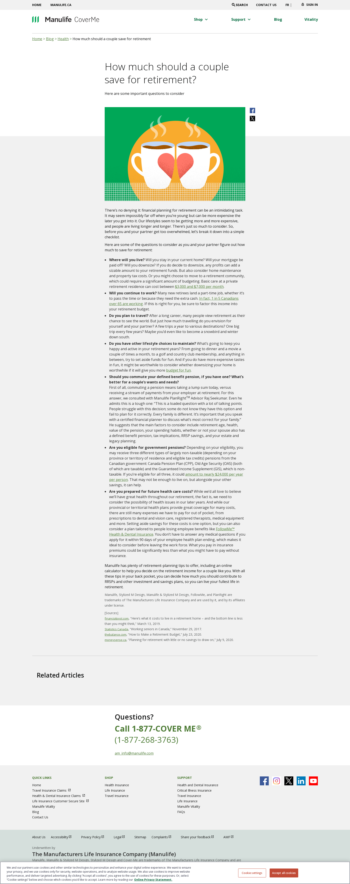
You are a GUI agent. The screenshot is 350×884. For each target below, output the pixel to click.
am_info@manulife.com (134, 753)
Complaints (163, 836)
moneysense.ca (115, 640)
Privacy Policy (94, 836)
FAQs (181, 812)
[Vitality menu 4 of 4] (311, 19)
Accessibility (63, 836)
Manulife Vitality (43, 806)
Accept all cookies (284, 873)
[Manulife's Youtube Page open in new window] (313, 780)
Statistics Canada (116, 629)
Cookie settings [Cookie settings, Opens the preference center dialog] (252, 873)
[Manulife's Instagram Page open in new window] (276, 780)
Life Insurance (115, 790)
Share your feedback (199, 836)
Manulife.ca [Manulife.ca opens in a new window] (60, 5)
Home (37, 5)
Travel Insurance (117, 796)
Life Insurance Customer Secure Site (62, 801)
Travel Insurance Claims (53, 790)
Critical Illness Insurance (194, 790)
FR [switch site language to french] (287, 5)
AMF (230, 836)
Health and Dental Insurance (197, 785)
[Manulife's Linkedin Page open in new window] (301, 780)
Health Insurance (117, 785)
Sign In (312, 4)
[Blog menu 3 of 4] (278, 19)
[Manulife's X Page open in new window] (288, 780)
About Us (39, 837)
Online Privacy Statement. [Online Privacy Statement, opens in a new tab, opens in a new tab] (153, 880)
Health (63, 38)
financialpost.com (117, 618)
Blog (50, 38)
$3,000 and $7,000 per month (199, 286)
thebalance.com (115, 634)
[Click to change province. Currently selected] (295, 6)
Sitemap (140, 837)
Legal (121, 836)
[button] (201, 19)
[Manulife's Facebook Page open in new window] (264, 780)
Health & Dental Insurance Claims (60, 796)
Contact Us (266, 5)
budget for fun (178, 370)
